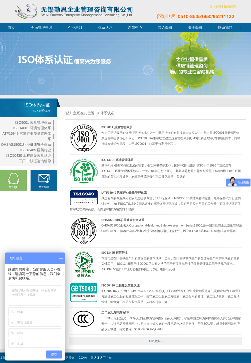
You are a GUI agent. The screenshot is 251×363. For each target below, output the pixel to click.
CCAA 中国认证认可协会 (95, 358)
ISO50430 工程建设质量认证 (28, 156)
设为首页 (230, 6)
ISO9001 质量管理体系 (33, 122)
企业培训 (75, 28)
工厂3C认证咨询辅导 (35, 161)
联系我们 (225, 28)
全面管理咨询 (41, 28)
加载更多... (155, 341)
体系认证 (105, 28)
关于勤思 (195, 28)
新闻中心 (135, 28)
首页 (11, 28)
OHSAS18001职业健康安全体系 (26, 144)
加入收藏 (215, 6)
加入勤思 (165, 28)
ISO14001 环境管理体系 (32, 128)
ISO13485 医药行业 (35, 150)
